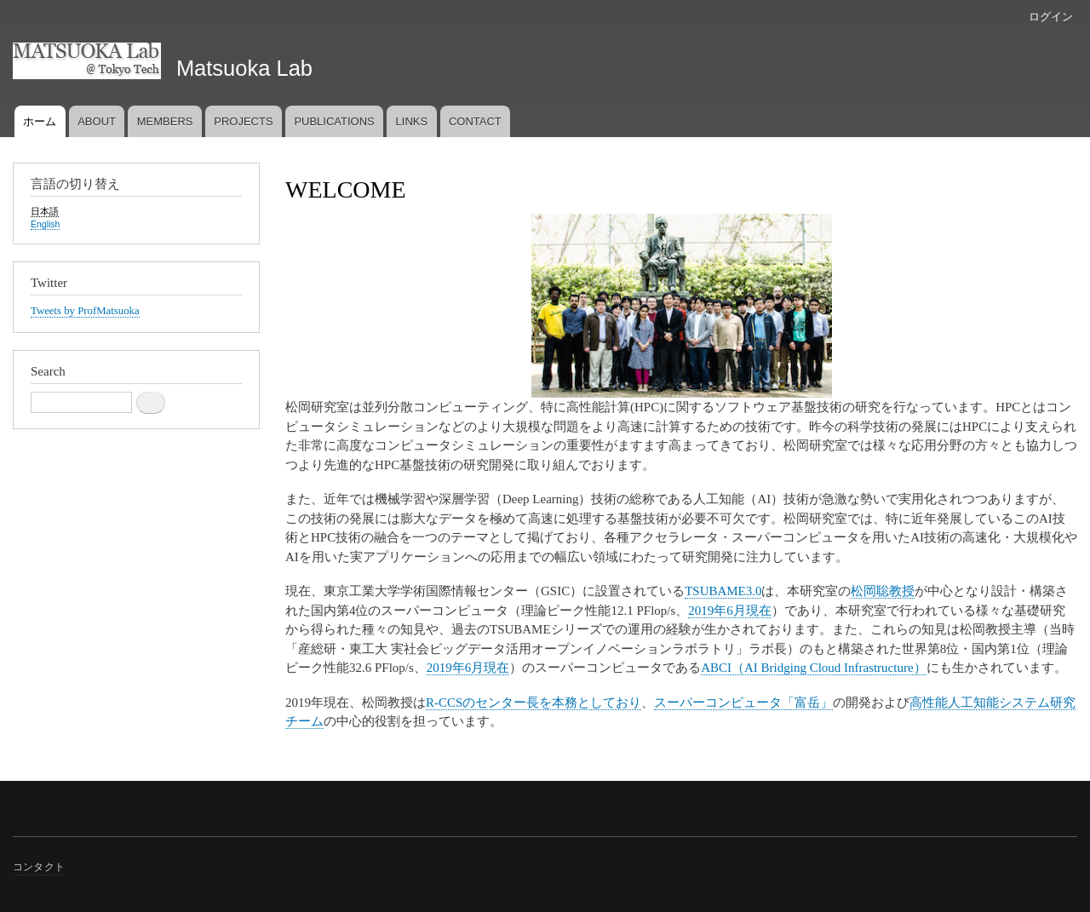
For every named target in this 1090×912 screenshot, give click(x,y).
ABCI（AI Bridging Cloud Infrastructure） (813, 667)
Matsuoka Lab (244, 68)
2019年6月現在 (729, 610)
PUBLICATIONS (334, 121)
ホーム (39, 121)
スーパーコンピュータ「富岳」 (743, 702)
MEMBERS (165, 121)
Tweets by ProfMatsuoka (85, 311)
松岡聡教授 (883, 591)
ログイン (1051, 16)
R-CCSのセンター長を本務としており (533, 702)
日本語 (45, 211)
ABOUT (96, 121)
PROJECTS (243, 121)
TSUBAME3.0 (723, 591)
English (45, 224)
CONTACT (475, 121)
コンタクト (39, 867)
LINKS (412, 121)
